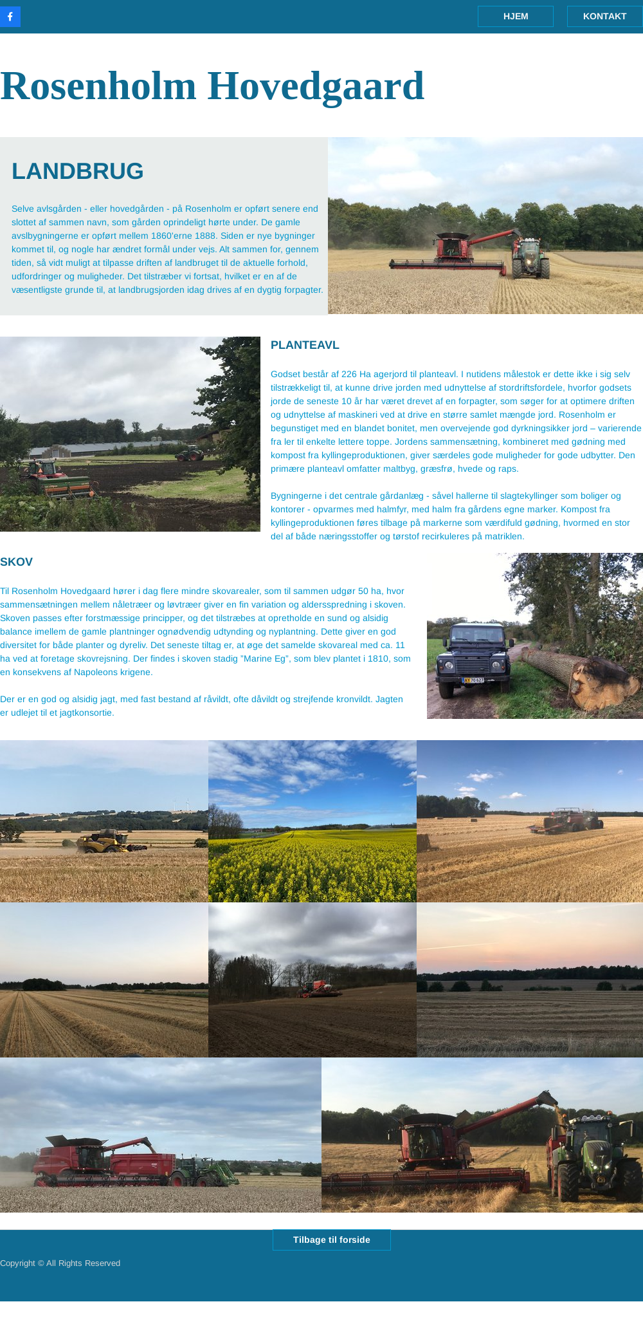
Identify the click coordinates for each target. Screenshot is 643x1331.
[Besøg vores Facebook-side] (10, 16)
